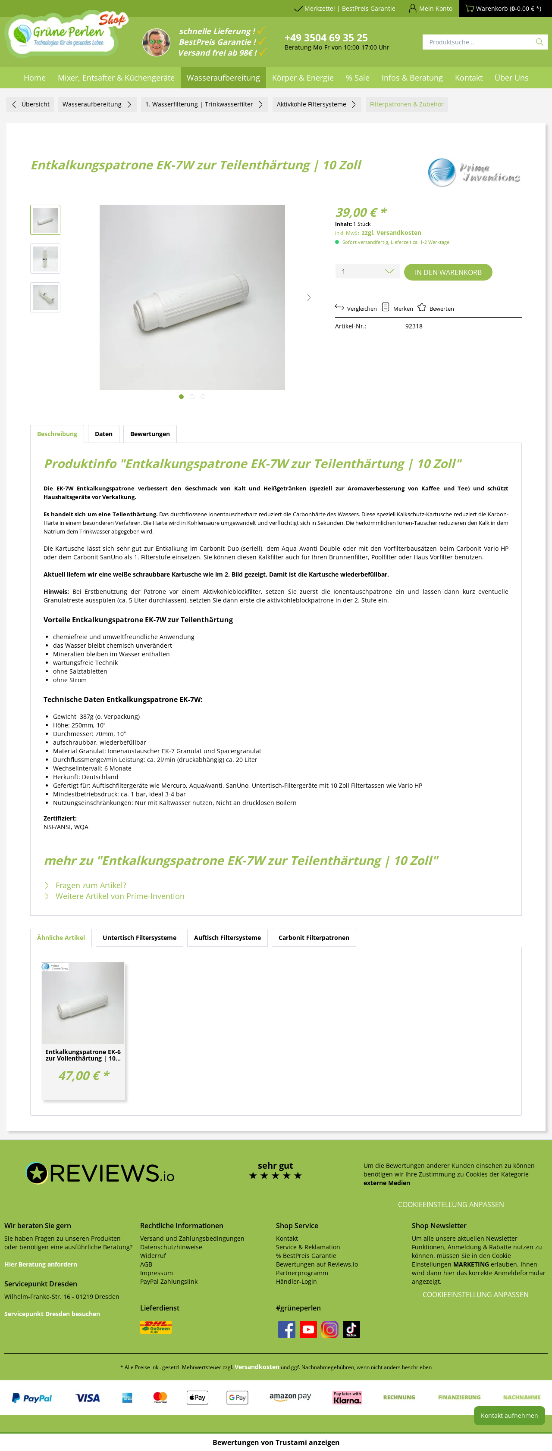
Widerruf (153, 1255)
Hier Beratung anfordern (40, 1264)
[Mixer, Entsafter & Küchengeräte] (116, 77)
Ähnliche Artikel (61, 937)
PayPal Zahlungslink (169, 1281)
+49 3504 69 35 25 (326, 37)
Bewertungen (150, 434)
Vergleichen (356, 308)
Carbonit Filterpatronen (314, 937)
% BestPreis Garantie (306, 1255)
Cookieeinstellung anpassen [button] (451, 1204)
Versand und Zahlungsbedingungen (192, 1238)
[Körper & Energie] (303, 77)
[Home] (35, 77)
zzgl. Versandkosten (391, 232)
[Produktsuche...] (485, 42)
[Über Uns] (512, 77)
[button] (308, 297)
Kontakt (287, 1238)
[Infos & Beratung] (412, 77)
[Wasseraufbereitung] (223, 77)
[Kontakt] (469, 77)
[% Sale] (358, 77)
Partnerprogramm (302, 1273)
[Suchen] (540, 42)
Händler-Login (296, 1281)
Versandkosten (257, 1367)
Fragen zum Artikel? (85, 885)
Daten (104, 434)
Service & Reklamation (308, 1247)
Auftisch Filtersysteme (227, 937)
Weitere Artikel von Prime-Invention (114, 896)
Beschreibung (57, 434)
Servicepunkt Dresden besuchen (52, 1314)
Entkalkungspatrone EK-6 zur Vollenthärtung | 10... (83, 1055)
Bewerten (435, 308)
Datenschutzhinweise (171, 1247)
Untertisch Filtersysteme (139, 937)
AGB (146, 1264)
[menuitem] (35, 77)
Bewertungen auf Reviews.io (317, 1264)
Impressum (156, 1273)
